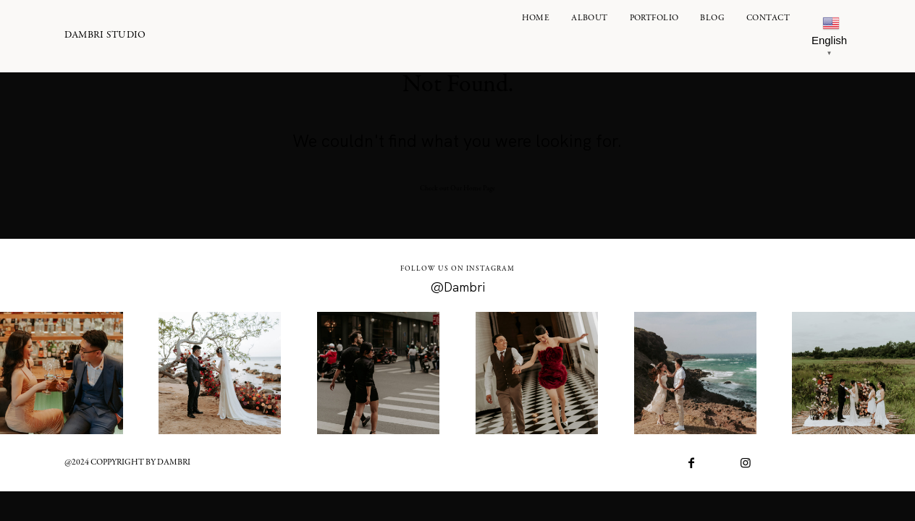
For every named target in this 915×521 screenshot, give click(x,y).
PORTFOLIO (654, 18)
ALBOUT (589, 18)
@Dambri (458, 287)
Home (536, 18)
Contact (768, 18)
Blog (712, 18)
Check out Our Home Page (457, 188)
